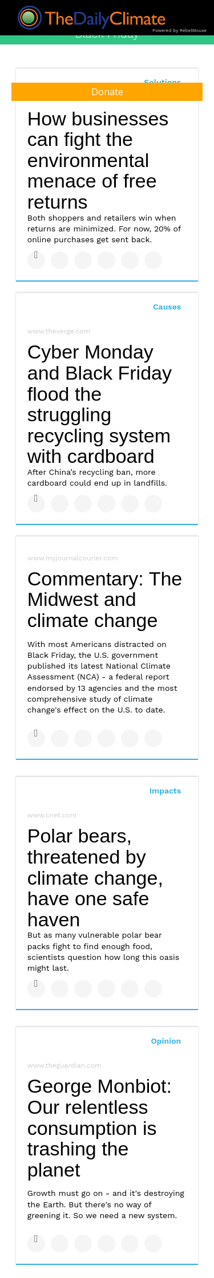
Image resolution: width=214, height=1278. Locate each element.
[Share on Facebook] (36, 260)
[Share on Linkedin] (83, 260)
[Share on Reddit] (153, 260)
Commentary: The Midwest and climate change (104, 599)
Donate (107, 92)
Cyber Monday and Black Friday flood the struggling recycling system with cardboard (99, 404)
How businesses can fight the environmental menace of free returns (98, 160)
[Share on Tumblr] (106, 260)
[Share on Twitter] (59, 260)
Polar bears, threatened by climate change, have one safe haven (95, 877)
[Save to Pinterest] (130, 260)
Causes (167, 306)
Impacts (165, 790)
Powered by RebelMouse (179, 30)
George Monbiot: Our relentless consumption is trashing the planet (99, 1128)
